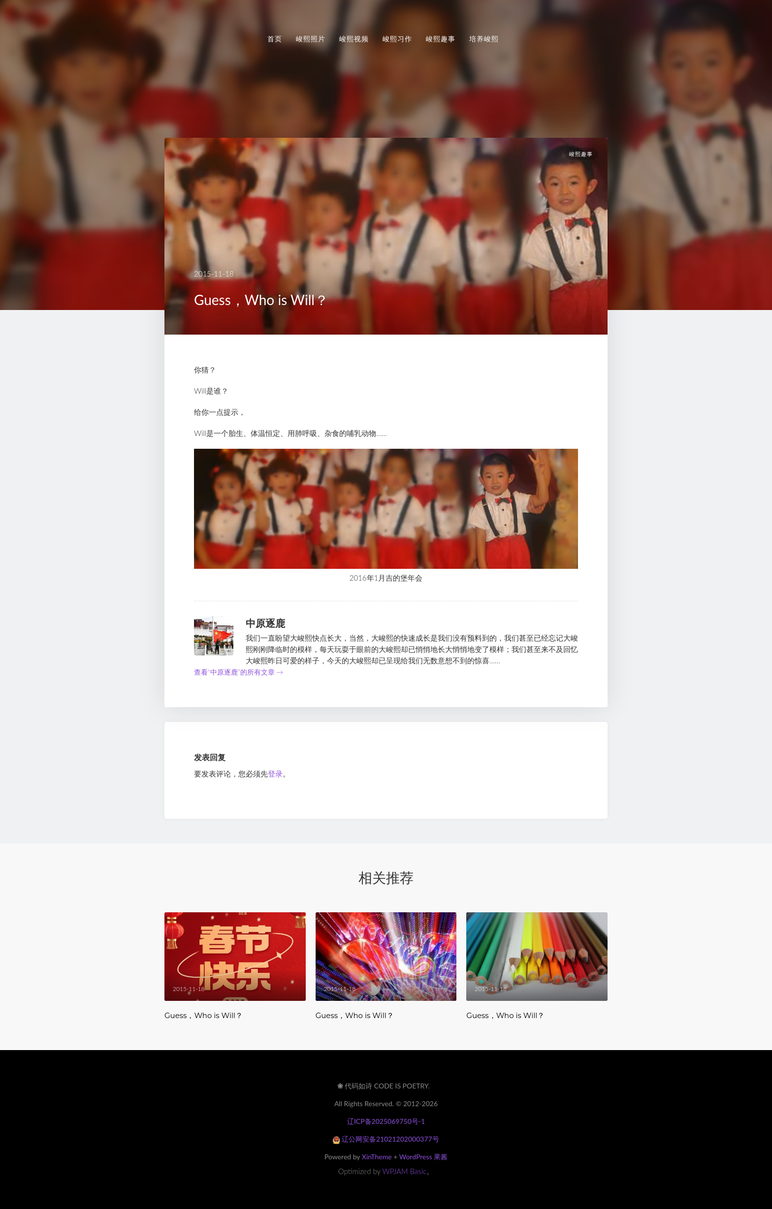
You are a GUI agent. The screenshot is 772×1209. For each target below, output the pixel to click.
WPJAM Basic (405, 1171)
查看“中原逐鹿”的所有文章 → (238, 672)
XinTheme (377, 1156)
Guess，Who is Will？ (203, 1015)
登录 (275, 773)
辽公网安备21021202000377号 (386, 1139)
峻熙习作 (397, 38)
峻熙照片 (310, 38)
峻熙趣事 (440, 38)
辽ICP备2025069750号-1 (386, 1121)
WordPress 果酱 (423, 1156)
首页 (274, 38)
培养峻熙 (484, 38)
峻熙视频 (354, 38)
